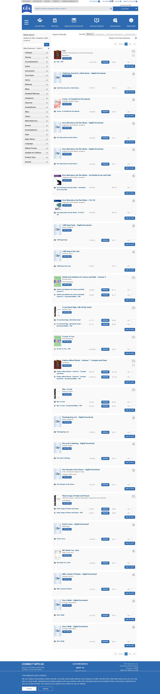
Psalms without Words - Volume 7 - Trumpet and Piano (84, 360)
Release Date (130, 34)
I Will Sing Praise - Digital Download (76, 225)
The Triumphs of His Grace (65, 484)
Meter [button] (36, 89)
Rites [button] (36, 112)
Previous (121, 44)
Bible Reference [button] (36, 121)
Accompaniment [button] (36, 62)
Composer (100, 34)
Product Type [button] (36, 157)
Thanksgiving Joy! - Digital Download (77, 417)
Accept (29, 689)
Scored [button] (36, 125)
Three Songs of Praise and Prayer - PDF (70, 512)
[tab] (36, 53)
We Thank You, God (70, 550)
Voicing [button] (36, 57)
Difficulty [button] (36, 84)
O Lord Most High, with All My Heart (76, 307)
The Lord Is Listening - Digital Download (78, 443)
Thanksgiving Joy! (63, 432)
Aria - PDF (60, 62)
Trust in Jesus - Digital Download (75, 524)
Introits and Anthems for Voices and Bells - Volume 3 (84, 277)
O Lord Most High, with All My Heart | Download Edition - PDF (69, 325)
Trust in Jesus (61, 539)
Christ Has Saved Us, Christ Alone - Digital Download (84, 73)
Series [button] (36, 80)
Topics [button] (36, 116)
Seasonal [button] (36, 103)
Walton (47, 1)
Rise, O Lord (67, 389)
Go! (46, 44)
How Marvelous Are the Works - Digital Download (82, 123)
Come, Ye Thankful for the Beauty (76, 99)
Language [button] (36, 143)
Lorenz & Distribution (69, 1)
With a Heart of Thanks (64, 589)
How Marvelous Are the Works (67, 137)
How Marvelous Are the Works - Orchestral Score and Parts (86, 175)
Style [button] (36, 134)
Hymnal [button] (36, 162)
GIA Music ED (37, 1)
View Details (67, 58)
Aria (64, 51)
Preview (105, 62)
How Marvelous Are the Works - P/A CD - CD (70, 213)
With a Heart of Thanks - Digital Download (79, 574)
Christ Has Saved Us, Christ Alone (68, 88)
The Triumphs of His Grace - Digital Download (81, 469)
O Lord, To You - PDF (64, 349)
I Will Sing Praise (62, 240)
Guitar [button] (36, 66)
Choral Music (40, 22)
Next (130, 44)
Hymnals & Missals (97, 22)
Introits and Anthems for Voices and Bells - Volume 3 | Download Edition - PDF (71, 295)
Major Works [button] (36, 139)
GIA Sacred (26, 1)
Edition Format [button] (36, 148)
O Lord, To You (68, 336)
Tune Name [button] (36, 75)
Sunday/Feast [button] (36, 107)
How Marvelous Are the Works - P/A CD (78, 200)
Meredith (56, 1)
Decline (45, 689)
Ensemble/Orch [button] (36, 130)
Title (89, 34)
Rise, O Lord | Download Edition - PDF (69, 405)
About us (80, 668)
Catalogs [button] (36, 53)
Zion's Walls (60, 615)
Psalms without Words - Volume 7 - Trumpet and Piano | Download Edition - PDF (71, 377)
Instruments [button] (36, 71)
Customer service (80, 664)
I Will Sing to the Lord (70, 251)
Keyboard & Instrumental (74, 22)
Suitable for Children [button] (36, 153)
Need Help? (131, 22)
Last (134, 44)
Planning (55, 22)
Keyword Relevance (114, 34)
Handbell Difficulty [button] (36, 94)
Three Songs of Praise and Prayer (75, 496)
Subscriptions (115, 22)
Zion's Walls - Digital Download (75, 600)
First (115, 44)
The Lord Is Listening (63, 458)
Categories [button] (36, 98)
